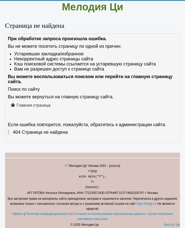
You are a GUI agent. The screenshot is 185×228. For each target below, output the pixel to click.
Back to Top (172, 224)
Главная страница (31, 105)
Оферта (17, 214)
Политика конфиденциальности (48, 214)
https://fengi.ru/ (146, 204)
